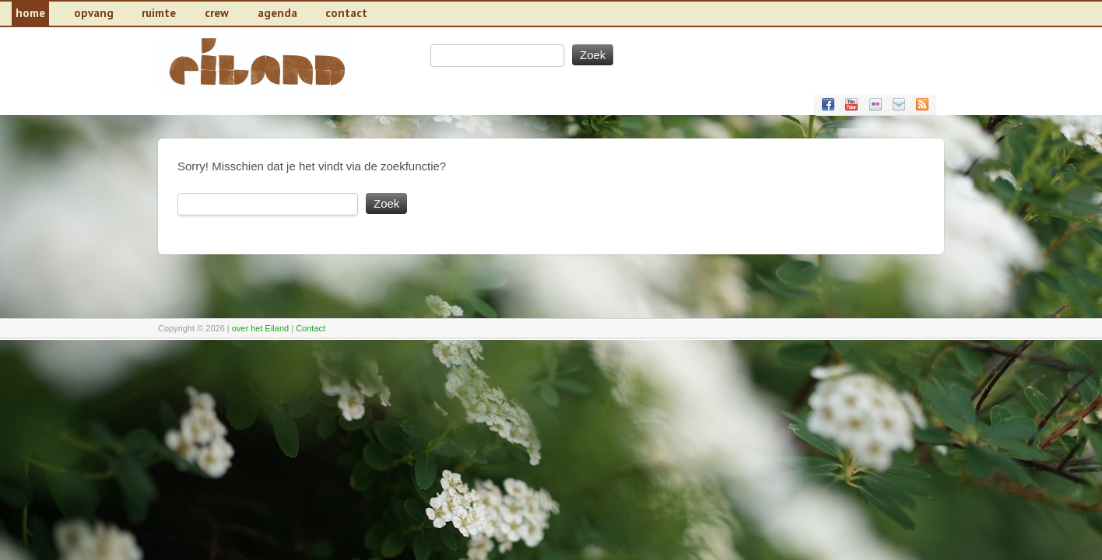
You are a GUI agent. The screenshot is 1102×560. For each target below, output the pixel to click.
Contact (310, 328)
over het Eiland (260, 328)
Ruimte (159, 12)
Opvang (94, 12)
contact (346, 12)
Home (30, 12)
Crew (217, 12)
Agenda (277, 12)
